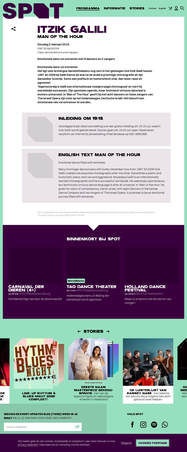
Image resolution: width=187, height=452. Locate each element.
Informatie (114, 8)
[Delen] (13, 28)
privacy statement (28, 444)
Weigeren (126, 442)
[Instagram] (143, 425)
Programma (88, 8)
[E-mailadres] (43, 427)
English (162, 8)
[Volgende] (108, 331)
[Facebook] (132, 425)
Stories (136, 8)
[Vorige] (79, 331)
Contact (153, 8)
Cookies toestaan (152, 443)
